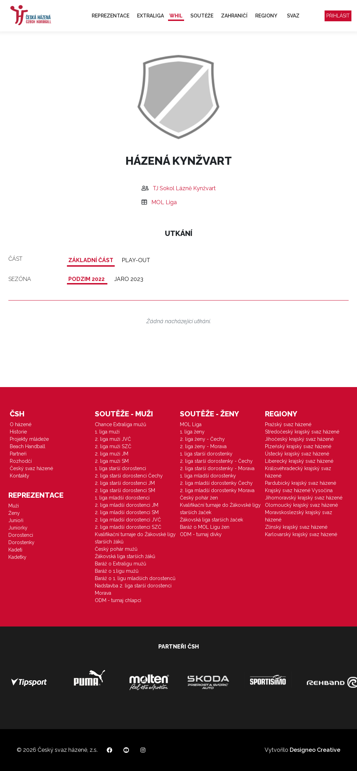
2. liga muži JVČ (113, 439)
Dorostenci (20, 535)
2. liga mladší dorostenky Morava (217, 490)
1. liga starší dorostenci (120, 468)
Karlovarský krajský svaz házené (301, 534)
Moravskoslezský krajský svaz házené (298, 516)
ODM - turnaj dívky (201, 534)
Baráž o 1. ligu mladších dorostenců (135, 578)
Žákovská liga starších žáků (125, 556)
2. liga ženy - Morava (203, 446)
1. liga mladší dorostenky (208, 476)
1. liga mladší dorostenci (122, 498)
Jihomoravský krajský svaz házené (303, 498)
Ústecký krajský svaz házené (297, 454)
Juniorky (18, 528)
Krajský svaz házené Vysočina (299, 490)
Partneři (18, 454)
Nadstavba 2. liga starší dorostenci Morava (133, 589)
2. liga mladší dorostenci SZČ (128, 527)
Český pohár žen (199, 498)
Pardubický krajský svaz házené (300, 483)
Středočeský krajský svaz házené (302, 432)
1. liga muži (107, 432)
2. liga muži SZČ (113, 446)
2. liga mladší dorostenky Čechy (216, 483)
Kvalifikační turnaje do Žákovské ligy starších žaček (220, 508)
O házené (20, 424)
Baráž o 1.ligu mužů (116, 571)
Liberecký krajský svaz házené (299, 461)
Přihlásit (338, 15)
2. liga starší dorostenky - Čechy (216, 461)
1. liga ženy (192, 432)
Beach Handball (27, 446)
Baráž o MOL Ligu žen (204, 527)
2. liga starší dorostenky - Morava (217, 468)
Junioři (15, 520)
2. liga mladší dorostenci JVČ (128, 519)
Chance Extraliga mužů (120, 424)
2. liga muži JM (111, 454)
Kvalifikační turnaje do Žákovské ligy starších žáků (135, 538)
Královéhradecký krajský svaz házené (298, 472)
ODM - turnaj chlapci (118, 600)
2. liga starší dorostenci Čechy (129, 476)
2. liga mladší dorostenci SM (127, 512)
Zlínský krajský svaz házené (296, 527)
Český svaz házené (31, 468)
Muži (13, 506)
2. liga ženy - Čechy (202, 439)
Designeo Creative (315, 750)
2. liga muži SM (112, 461)
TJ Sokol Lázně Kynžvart (184, 188)
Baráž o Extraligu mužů (120, 563)
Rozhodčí (21, 461)
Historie (18, 432)
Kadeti (15, 550)
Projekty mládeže (29, 439)
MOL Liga (164, 202)
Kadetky (17, 557)
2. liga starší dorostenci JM (125, 483)
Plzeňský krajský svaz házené (298, 446)
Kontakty (19, 476)
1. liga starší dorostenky (206, 454)
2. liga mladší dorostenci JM (126, 505)
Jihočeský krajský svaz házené (299, 439)
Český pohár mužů (116, 549)
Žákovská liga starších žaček (211, 519)
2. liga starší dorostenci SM (125, 490)
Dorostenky (21, 542)
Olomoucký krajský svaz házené (301, 505)
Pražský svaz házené (288, 424)
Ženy (14, 513)
